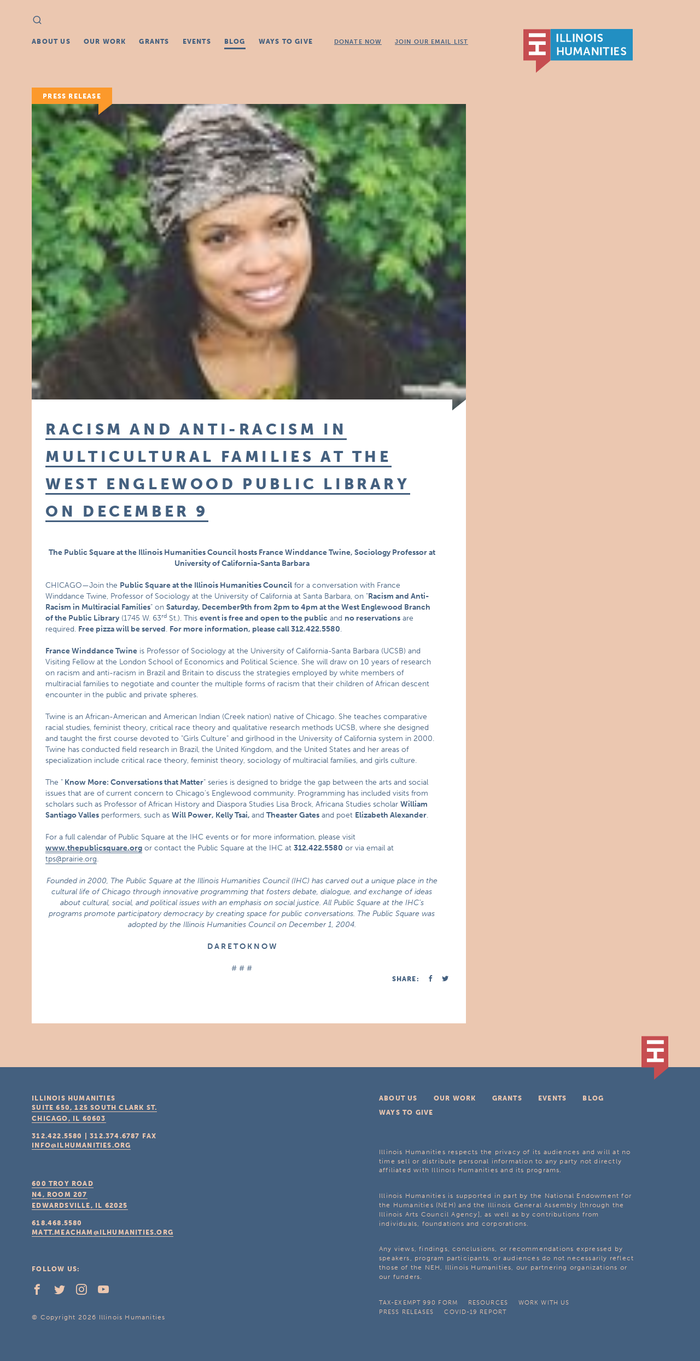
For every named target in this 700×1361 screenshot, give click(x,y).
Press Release (72, 96)
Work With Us (543, 1302)
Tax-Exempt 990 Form (418, 1302)
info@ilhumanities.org (81, 1145)
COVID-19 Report (475, 1312)
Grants (154, 41)
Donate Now (358, 41)
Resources (488, 1302)
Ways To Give (286, 41)
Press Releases (406, 1312)
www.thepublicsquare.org (93, 848)
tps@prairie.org (71, 859)
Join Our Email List (431, 41)
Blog (235, 41)
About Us (51, 41)
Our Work (105, 41)
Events (197, 41)
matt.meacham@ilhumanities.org (102, 1232)
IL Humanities (578, 51)
